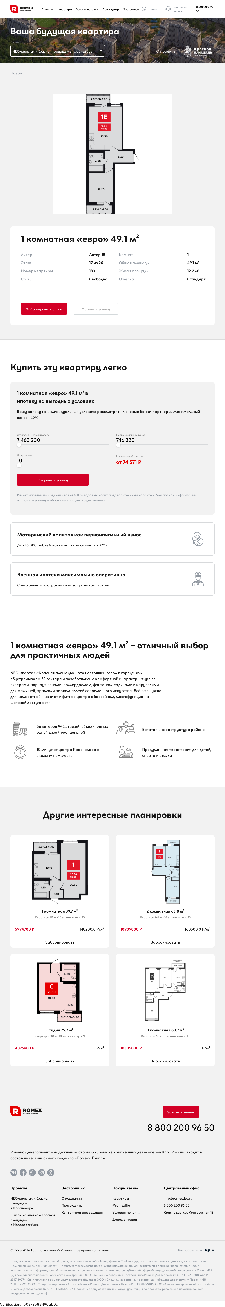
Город (48, 9)
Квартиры (65, 9)
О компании (72, 1198)
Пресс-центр (72, 1205)
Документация (124, 1219)
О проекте (166, 51)
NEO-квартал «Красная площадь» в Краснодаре (29, 1203)
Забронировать (59, 942)
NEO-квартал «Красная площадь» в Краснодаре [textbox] (52, 51)
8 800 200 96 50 (204, 9)
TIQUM (209, 1249)
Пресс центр (110, 9)
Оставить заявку (96, 309)
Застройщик (131, 9)
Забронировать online (44, 309)
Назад (16, 73)
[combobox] (57, 51)
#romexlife (121, 1205)
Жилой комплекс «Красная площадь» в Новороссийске (32, 1219)
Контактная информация (82, 1212)
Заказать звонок (181, 1111)
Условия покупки (87, 9)
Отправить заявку (53, 479)
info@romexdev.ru (178, 1198)
